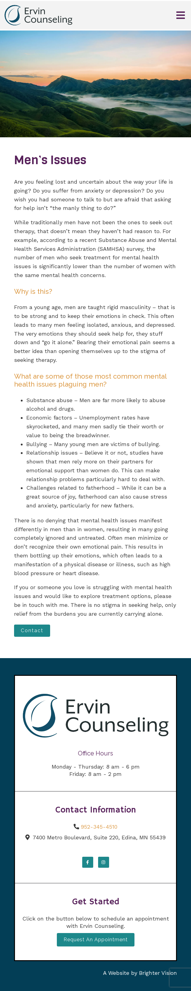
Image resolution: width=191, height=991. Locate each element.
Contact (32, 630)
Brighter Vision (158, 973)
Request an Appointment (96, 939)
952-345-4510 (99, 826)
